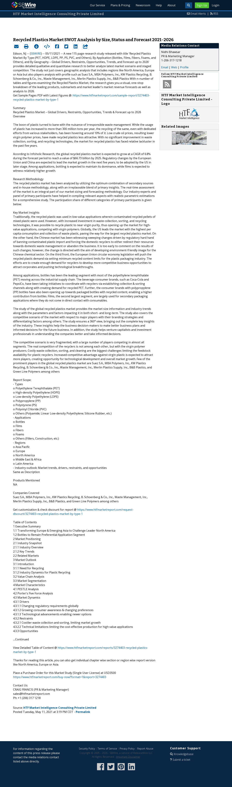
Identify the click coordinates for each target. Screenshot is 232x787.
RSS (215, 14)
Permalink (83, 712)
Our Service (97, 5)
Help (159, 5)
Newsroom (143, 5)
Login (215, 5)
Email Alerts (198, 14)
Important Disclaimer (128, 756)
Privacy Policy (127, 748)
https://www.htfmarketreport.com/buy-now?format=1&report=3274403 (59, 677)
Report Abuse (145, 748)
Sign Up (202, 5)
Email (164, 67)
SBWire (23, 5)
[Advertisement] (116, 26)
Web (174, 67)
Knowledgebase (183, 754)
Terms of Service (107, 748)
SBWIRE (36, 53)
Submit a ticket (181, 760)
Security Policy (87, 748)
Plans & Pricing (120, 5)
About (171, 5)
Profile (184, 67)
